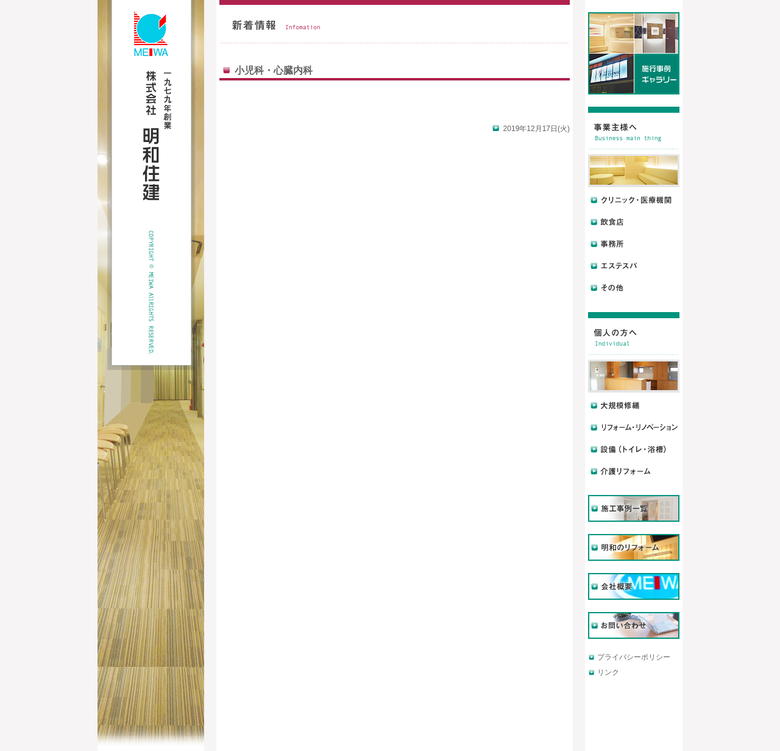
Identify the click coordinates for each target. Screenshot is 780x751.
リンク (608, 672)
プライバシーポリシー (633, 657)
